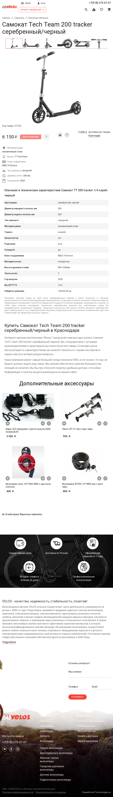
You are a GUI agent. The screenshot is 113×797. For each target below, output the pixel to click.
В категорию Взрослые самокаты (22, 514)
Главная (6, 18)
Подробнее (9, 642)
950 (75, 436)
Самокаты (19, 18)
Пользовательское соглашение (50, 792)
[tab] (14, 43)
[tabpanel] (56, 87)
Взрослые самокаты (38, 18)
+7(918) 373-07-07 (100, 2)
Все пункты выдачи (13, 736)
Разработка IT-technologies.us (96, 792)
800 (75, 491)
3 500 (19, 436)
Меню (25, 3)
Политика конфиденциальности (17, 792)
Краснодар (94, 136)
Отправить (78, 697)
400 (18, 491)
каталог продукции (32, 9)
